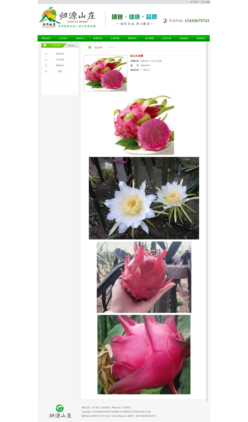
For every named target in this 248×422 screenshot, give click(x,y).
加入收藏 (206, 2)
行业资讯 (126, 407)
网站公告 (116, 407)
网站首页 (86, 407)
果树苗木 (60, 65)
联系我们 (106, 407)
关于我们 (194, 2)
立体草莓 (60, 59)
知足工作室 (145, 411)
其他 (60, 71)
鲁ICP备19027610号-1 (146, 416)
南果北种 (60, 54)
